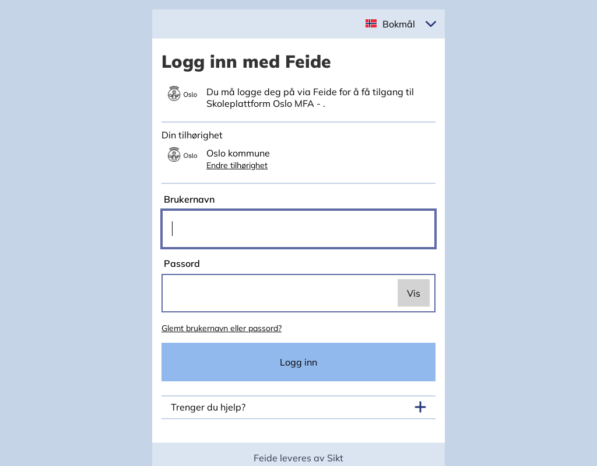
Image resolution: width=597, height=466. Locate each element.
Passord (180, 263)
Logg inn (298, 362)
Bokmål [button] (398, 24)
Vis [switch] (413, 293)
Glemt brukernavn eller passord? (221, 328)
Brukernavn (188, 199)
